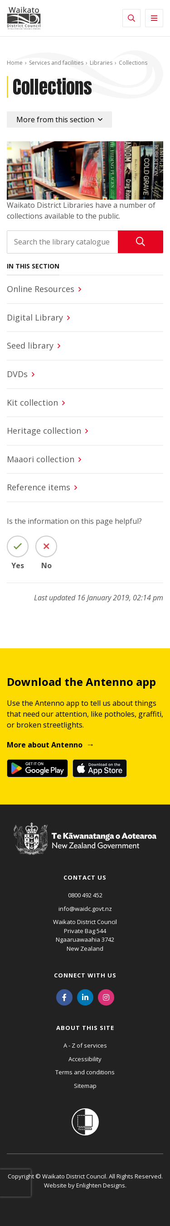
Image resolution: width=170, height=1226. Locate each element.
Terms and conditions (85, 1072)
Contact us (85, 877)
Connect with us (85, 975)
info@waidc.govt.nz (85, 909)
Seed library (30, 345)
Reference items (38, 487)
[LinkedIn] (85, 996)
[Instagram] (106, 996)
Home (15, 63)
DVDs (17, 374)
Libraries (101, 63)
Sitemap (85, 1086)
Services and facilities (56, 63)
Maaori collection (40, 459)
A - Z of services (85, 1045)
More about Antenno (45, 745)
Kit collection (32, 402)
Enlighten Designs (100, 1185)
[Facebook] (64, 996)
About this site (85, 1028)
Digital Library (35, 317)
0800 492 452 (85, 895)
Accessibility (85, 1059)
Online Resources (40, 288)
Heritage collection (44, 430)
